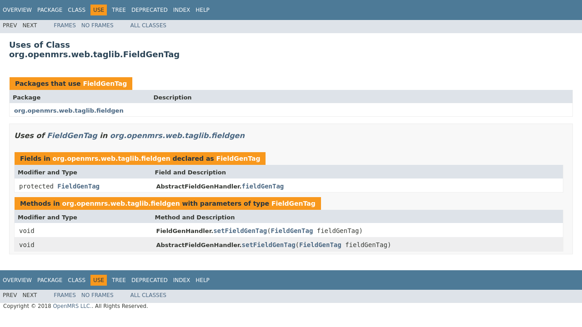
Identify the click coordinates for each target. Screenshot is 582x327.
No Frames (97, 25)
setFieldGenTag (240, 230)
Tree (119, 10)
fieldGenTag (263, 186)
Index (182, 10)
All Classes (148, 25)
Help (203, 10)
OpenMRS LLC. (72, 306)
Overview (17, 10)
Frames (65, 25)
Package (49, 10)
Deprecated (149, 10)
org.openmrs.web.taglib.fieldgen (69, 110)
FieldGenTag (105, 83)
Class (76, 10)
